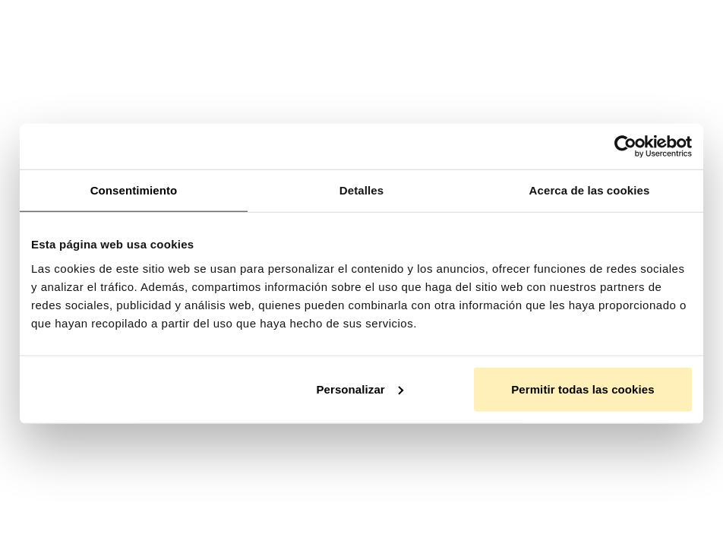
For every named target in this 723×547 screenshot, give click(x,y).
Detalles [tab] (361, 190)
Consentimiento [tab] (134, 190)
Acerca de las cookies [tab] (589, 190)
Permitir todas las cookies (583, 388)
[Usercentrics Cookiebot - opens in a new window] (625, 146)
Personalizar (359, 388)
